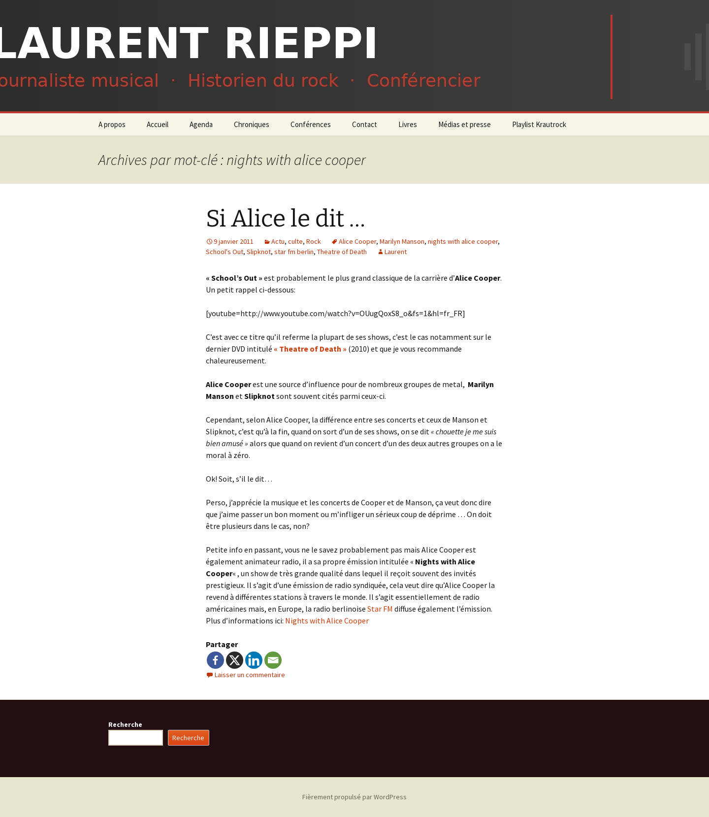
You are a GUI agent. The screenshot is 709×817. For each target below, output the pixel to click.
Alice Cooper (357, 241)
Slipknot (259, 251)
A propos (112, 124)
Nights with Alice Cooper (327, 620)
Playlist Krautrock (539, 124)
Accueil (157, 124)
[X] (234, 660)
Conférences (310, 124)
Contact (364, 124)
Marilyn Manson (402, 241)
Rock (313, 241)
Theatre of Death (342, 251)
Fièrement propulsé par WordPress (354, 796)
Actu (278, 241)
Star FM (380, 609)
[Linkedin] (253, 660)
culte (295, 241)
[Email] (273, 660)
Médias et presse (464, 124)
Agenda (201, 124)
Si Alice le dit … (285, 218)
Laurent (396, 251)
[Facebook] (215, 660)
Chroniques (251, 124)
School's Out (224, 251)
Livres (407, 124)
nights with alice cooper (463, 241)
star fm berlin (294, 251)
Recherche (125, 724)
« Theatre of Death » (310, 349)
